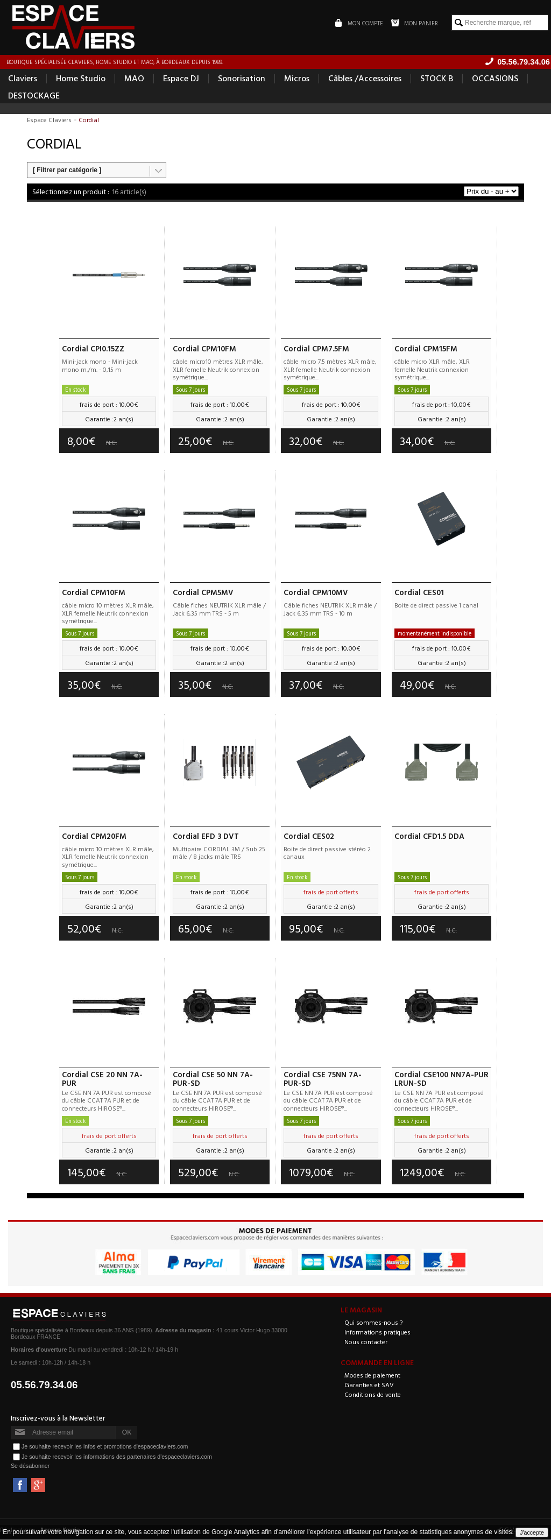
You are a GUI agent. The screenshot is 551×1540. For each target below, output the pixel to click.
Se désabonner (30, 1466)
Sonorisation (241, 78)
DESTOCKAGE (34, 95)
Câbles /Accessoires (364, 78)
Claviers (22, 78)
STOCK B (436, 78)
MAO (134, 78)
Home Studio (80, 78)
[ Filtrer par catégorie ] (67, 170)
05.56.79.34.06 (44, 1385)
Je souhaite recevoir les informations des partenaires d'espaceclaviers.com (117, 1457)
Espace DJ (181, 78)
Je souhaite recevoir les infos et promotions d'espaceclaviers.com (105, 1447)
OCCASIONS (495, 78)
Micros (296, 78)
